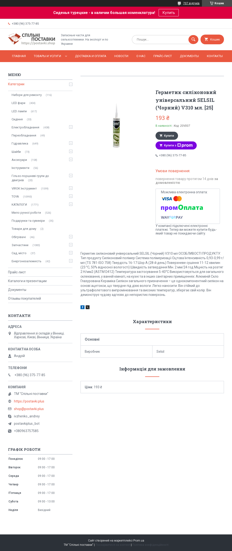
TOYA (15, 196)
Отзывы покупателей (24, 298)
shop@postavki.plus (29, 409)
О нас (140, 56)
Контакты (215, 56)
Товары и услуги (47, 56)
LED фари (18, 103)
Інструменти (20, 168)
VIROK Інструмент (24, 188)
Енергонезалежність (26, 261)
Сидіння (17, 119)
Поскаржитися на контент (112, 544)
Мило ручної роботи (26, 212)
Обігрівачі (19, 237)
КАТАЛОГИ (19, 204)
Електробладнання (25, 127)
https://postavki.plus (29, 401)
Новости (121, 56)
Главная (19, 56)
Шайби (16, 152)
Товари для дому (24, 228)
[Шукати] (193, 39)
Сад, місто (19, 253)
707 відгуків (191, 3)
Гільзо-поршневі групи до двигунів (30, 178)
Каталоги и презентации (27, 281)
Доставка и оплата (90, 56)
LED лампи (19, 111)
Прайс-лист (162, 56)
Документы (189, 56)
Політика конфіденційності (150, 544)
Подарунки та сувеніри (28, 220)
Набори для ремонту (27, 95)
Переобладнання (24, 135)
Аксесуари (19, 160)
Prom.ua (138, 540)
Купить (168, 12)
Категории (16, 84)
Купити (169, 135)
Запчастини (20, 245)
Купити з (178, 145)
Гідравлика (20, 143)
